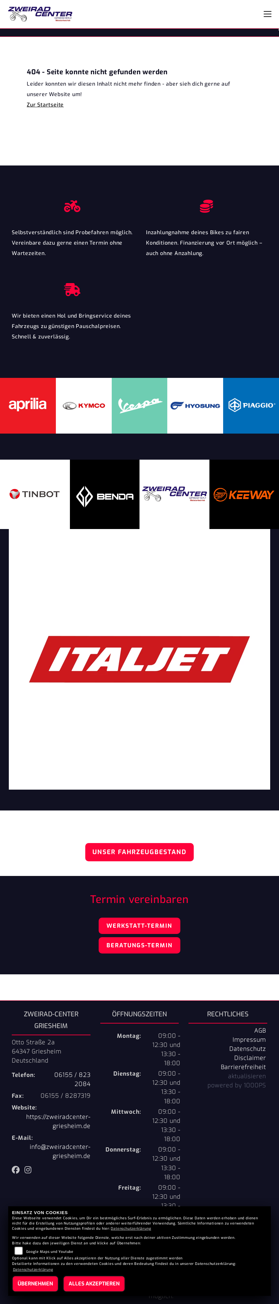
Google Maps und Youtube (50, 1251)
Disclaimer (250, 1058)
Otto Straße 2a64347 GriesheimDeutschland (36, 1052)
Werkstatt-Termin (139, 926)
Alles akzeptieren (94, 1283)
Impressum (249, 1040)
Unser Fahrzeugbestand (139, 852)
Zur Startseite (45, 104)
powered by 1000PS (236, 1085)
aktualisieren (247, 1076)
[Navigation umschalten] (267, 14)
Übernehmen (35, 1283)
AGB (260, 1031)
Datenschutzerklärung (131, 1228)
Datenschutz (247, 1049)
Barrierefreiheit (243, 1067)
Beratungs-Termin (139, 945)
